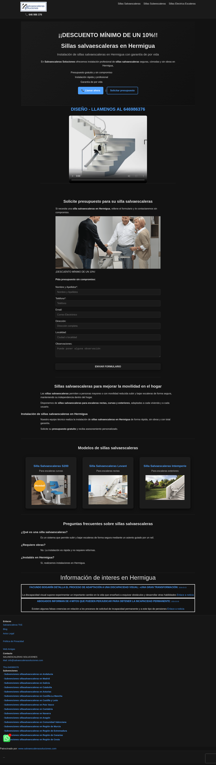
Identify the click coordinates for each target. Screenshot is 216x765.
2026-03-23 (182, 589)
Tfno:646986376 (11, 669)
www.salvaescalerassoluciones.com (37, 750)
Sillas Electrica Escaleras (182, 3)
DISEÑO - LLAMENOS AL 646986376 (108, 109)
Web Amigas (9, 651)
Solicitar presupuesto (122, 90)
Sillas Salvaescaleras (129, 3)
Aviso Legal (8, 635)
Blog (5, 631)
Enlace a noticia (185, 596)
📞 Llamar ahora (90, 90)
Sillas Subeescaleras (155, 3)
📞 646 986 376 (33, 14)
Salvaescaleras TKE (12, 626)
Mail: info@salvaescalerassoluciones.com (23, 662)
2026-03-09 (175, 603)
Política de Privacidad (13, 643)
